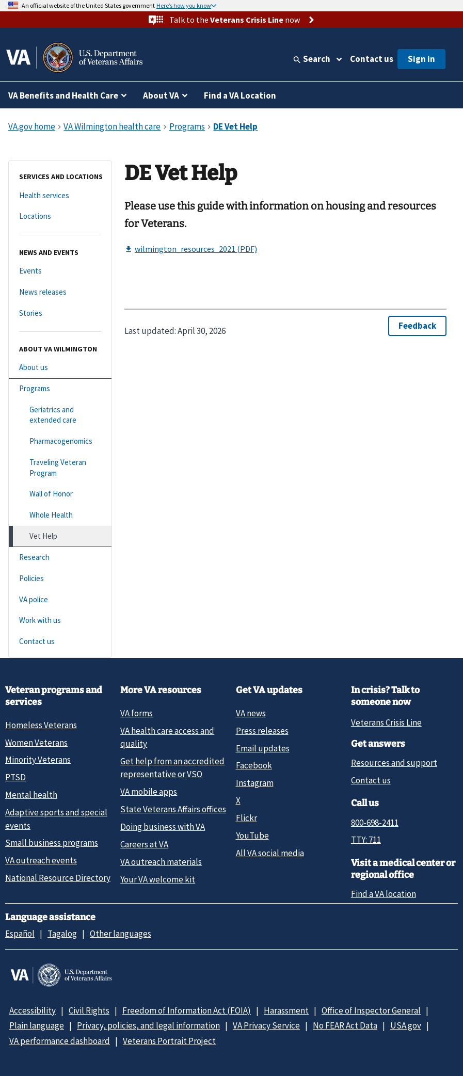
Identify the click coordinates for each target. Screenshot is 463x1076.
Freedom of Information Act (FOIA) (186, 1010)
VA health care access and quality (167, 737)
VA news (251, 713)
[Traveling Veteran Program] (60, 468)
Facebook (254, 765)
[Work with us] (60, 620)
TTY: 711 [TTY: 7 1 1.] (366, 839)
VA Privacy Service (266, 1025)
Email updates (263, 748)
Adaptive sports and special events (56, 819)
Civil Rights (89, 1010)
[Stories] (60, 313)
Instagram (255, 783)
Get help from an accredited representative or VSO (172, 768)
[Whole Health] (60, 515)
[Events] (60, 271)
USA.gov (405, 1025)
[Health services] (60, 195)
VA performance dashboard (59, 1041)
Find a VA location (383, 894)
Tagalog (62, 933)
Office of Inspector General (371, 1010)
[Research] (60, 557)
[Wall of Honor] (60, 494)
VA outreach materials (161, 862)
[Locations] (60, 216)
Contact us (371, 59)
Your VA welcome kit (157, 879)
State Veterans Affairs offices (173, 809)
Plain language (36, 1025)
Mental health (31, 794)
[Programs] (60, 388)
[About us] (60, 367)
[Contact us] (60, 641)
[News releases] (60, 292)
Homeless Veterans (41, 725)
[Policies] (60, 578)
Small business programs (51, 842)
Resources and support (394, 762)
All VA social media (270, 853)
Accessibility (32, 1010)
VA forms (136, 713)
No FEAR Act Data (345, 1025)
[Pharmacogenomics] (60, 441)
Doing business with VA (162, 826)
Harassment (286, 1010)
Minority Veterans (38, 759)
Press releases (262, 730)
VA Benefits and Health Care (63, 95)
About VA (161, 95)
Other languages (120, 933)
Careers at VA (144, 844)
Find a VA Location (240, 95)
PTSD (15, 777)
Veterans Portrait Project (169, 1041)
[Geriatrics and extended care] (60, 415)
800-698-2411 (374, 822)
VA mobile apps (148, 791)
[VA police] (60, 600)
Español (20, 933)
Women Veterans (36, 742)
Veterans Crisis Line (386, 722)
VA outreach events (41, 860)
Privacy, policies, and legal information (148, 1025)
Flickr (246, 818)
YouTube (252, 835)
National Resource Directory (57, 878)
